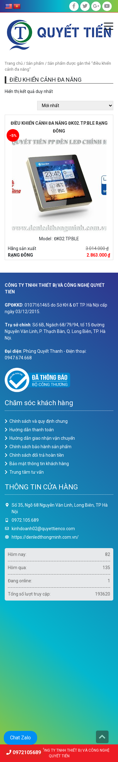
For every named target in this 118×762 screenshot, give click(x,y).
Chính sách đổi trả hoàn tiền (36, 455)
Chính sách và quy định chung (38, 421)
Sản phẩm (35, 63)
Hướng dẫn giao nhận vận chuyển (42, 438)
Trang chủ (14, 63)
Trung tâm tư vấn (26, 472)
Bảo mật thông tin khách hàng (39, 463)
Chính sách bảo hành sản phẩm (40, 446)
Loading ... (59, 670)
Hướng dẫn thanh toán (31, 429)
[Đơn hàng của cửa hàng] (75, 105)
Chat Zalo (20, 738)
